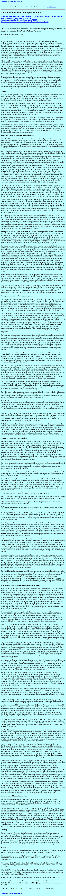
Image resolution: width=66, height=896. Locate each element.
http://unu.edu (51, 7)
